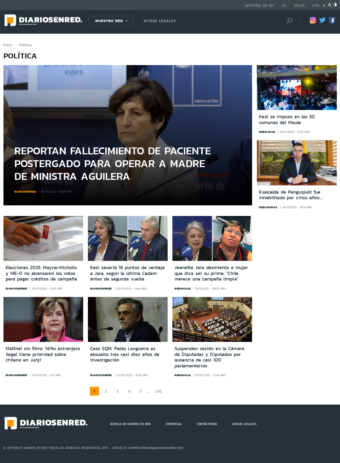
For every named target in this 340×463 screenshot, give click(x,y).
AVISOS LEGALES (159, 20)
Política (25, 45)
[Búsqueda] (288, 20)
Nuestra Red (109, 21)
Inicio (7, 45)
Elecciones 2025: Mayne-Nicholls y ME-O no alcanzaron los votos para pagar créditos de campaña (41, 273)
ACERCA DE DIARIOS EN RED (130, 424)
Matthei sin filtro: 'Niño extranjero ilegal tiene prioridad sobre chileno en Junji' (43, 354)
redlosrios (268, 207)
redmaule (267, 132)
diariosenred (25, 191)
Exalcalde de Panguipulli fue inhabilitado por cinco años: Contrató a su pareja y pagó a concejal (292, 195)
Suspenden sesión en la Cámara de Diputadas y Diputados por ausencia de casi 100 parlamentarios (209, 357)
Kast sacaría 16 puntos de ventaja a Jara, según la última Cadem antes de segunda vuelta (127, 273)
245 (158, 391)
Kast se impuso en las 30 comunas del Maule (287, 119)
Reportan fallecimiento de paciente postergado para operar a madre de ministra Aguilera (112, 163)
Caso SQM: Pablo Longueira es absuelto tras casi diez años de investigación (124, 354)
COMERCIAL (174, 424)
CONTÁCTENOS (207, 424)
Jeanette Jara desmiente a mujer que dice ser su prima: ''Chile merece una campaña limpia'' (211, 273)
